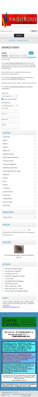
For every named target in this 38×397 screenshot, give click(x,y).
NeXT (4, 181)
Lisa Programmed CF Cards (13, 171)
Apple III (6, 147)
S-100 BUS (7, 188)
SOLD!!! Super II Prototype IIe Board (16, 291)
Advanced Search (22, 40)
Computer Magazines (11, 164)
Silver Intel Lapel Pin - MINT (13, 288)
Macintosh (7, 174)
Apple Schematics (9, 154)
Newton (5, 178)
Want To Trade (7, 202)
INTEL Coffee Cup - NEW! (13, 286)
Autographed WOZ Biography (14, 281)
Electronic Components (11, 168)
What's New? (7, 242)
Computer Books (9, 161)
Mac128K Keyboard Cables (13, 268)
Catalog (11, 40)
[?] (31, 57)
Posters (6, 185)
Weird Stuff (7, 205)
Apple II (6, 144)
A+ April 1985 (9, 278)
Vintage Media (8, 198)
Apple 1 (6, 140)
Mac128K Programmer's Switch (15, 276)
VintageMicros (15, 392)
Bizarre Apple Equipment (12, 157)
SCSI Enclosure (9, 192)
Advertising (7, 137)
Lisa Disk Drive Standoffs (13, 271)
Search (31, 53)
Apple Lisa (7, 150)
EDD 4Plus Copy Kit (11, 283)
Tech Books (8, 195)
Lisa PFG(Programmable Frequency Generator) (19, 255)
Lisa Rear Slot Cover (11, 273)
